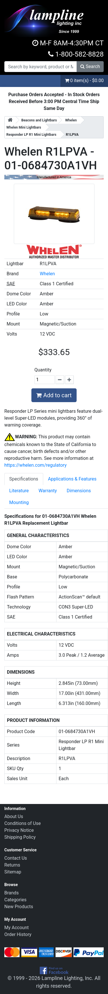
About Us (13, 816)
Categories (15, 899)
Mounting (19, 502)
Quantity (43, 370)
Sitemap (12, 872)
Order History (17, 934)
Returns (12, 865)
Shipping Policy (20, 837)
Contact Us (15, 858)
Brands (11, 893)
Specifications (23, 479)
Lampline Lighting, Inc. (67, 978)
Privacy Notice (19, 830)
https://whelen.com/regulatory (35, 465)
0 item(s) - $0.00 (84, 80)
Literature (19, 490)
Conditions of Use (22, 823)
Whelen (47, 273)
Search (90, 66)
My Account (16, 927)
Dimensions (79, 490)
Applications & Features (72, 479)
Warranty (48, 490)
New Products (18, 906)
